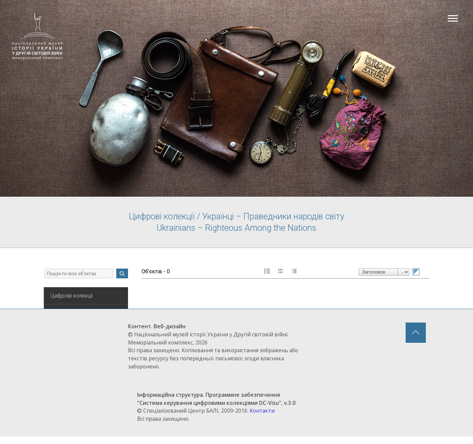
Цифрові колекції (75, 304)
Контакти (269, 418)
